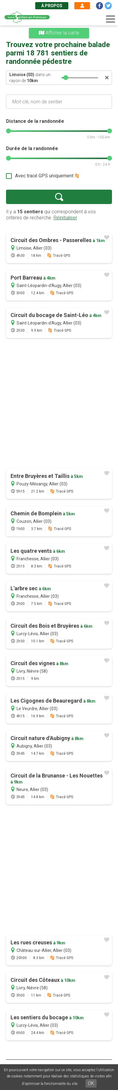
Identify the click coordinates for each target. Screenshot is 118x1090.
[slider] (66, 77)
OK (91, 1083)
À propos (51, 5)
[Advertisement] (59, 404)
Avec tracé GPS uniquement (44, 176)
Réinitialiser (65, 218)
